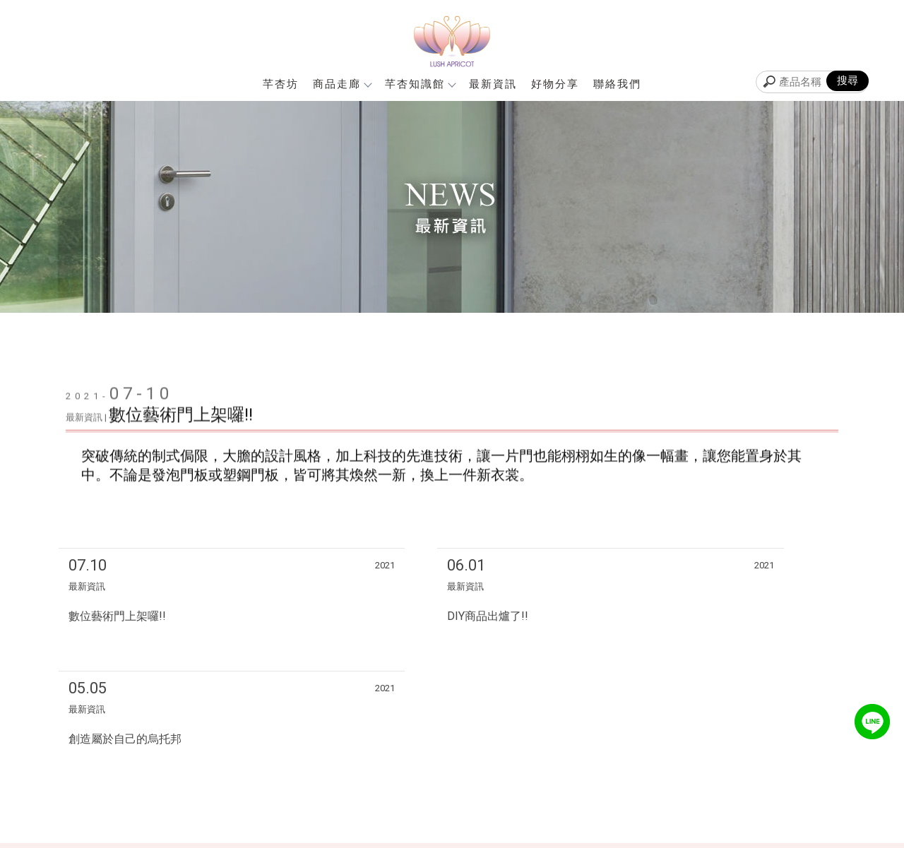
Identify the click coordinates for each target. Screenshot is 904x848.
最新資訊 (493, 84)
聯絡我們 (617, 84)
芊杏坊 (281, 84)
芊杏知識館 (420, 84)
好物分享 (555, 84)
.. (513, 836)
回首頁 (615, 751)
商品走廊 (342, 84)
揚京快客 (388, 836)
